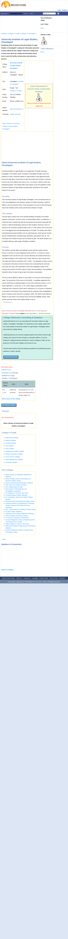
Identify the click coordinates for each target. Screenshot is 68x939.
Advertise (62, 578)
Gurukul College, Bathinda (13, 511)
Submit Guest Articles (8, 578)
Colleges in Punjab (14, 33)
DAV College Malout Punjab (13, 487)
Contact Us (27, 578)
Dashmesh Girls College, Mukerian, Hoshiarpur (19, 513)
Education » (4, 13)
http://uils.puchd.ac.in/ (16, 109)
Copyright (35, 578)
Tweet (4, 539)
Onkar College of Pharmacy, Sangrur (16, 515)
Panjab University (15, 114)
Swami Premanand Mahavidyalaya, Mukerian (19, 483)
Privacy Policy (43, 578)
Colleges (4, 33)
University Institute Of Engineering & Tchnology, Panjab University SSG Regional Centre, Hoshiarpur (19, 505)
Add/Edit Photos (6, 369)
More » (32, 13)
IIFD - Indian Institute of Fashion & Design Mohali (20, 509)
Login (59, 10)
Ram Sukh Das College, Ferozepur (16, 485)
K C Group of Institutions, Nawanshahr (17, 517)
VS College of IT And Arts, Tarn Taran (16, 493)
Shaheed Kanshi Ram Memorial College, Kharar (20, 501)
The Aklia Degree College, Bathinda (16, 495)
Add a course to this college (11, 399)
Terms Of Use (53, 578)
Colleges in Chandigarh (28, 33)
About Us (19, 578)
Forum (26, 13)
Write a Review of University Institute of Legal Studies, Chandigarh (11, 126)
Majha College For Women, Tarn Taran (17, 524)
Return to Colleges (7, 569)
